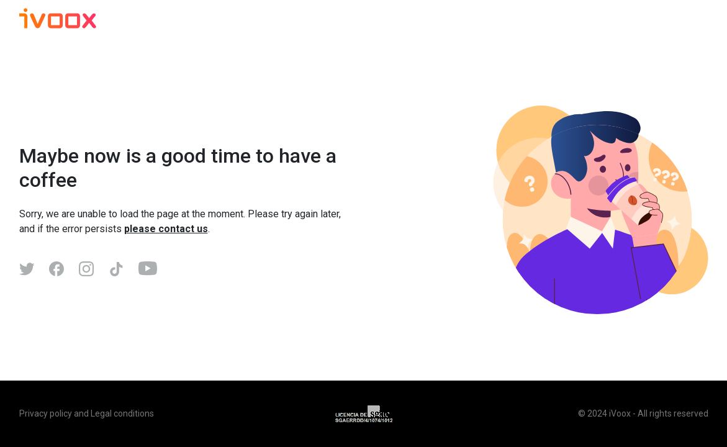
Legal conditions (122, 413)
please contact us (166, 229)
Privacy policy (45, 413)
